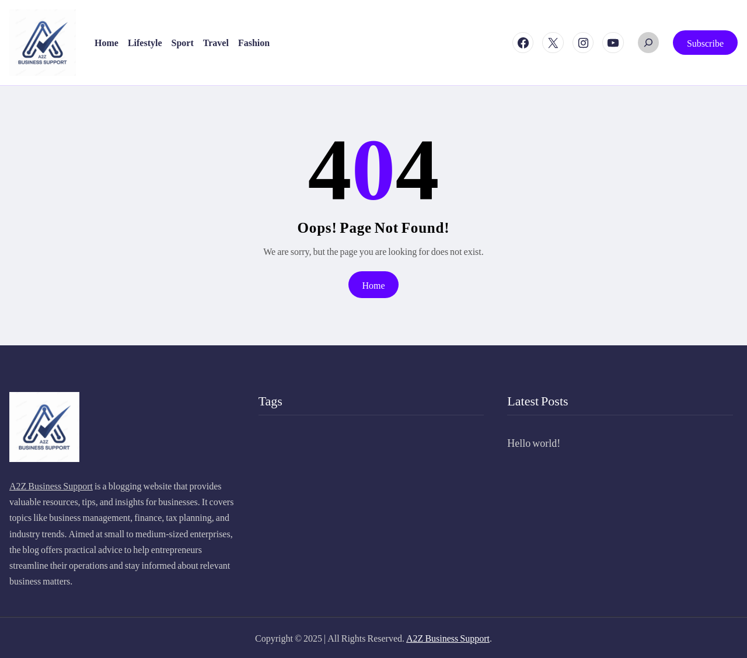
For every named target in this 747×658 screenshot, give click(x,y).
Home (373, 285)
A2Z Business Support (51, 486)
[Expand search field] (648, 42)
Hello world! (533, 442)
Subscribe (705, 43)
